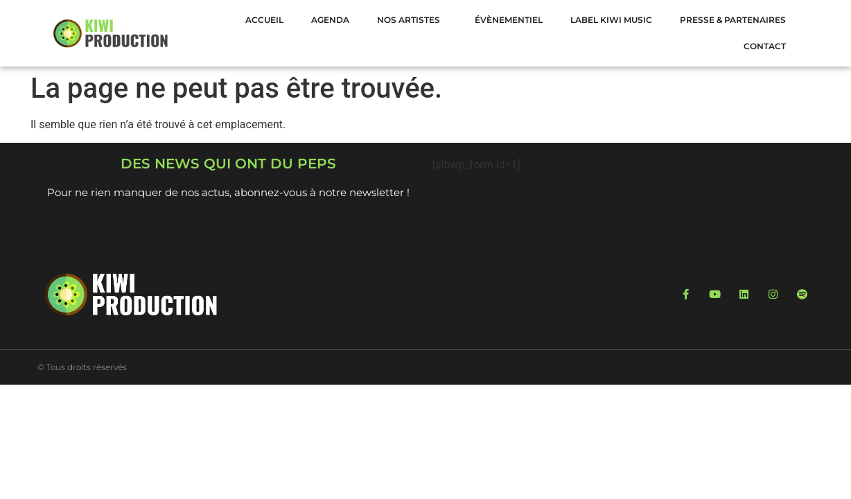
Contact (765, 46)
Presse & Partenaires (733, 20)
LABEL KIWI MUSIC (611, 20)
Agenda (330, 20)
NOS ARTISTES (412, 20)
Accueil (264, 20)
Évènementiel (509, 20)
